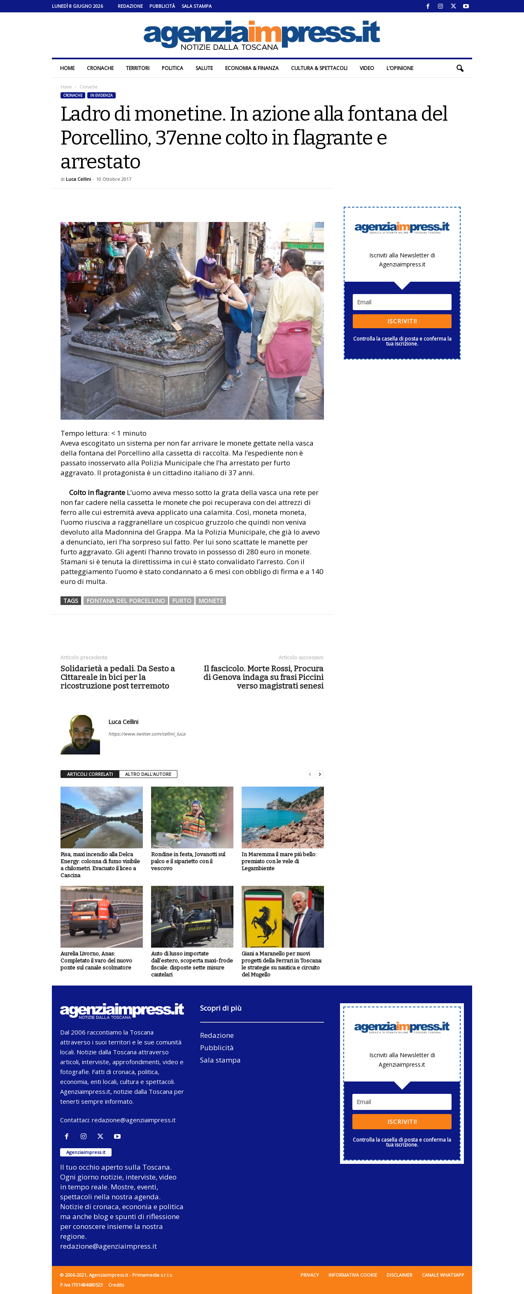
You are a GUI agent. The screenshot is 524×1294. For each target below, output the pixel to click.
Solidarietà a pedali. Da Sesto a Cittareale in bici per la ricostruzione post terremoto (118, 677)
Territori (137, 68)
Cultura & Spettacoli (319, 68)
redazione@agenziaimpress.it (134, 1120)
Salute (204, 68)
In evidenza (101, 95)
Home (67, 68)
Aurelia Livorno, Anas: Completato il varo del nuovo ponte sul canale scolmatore (96, 961)
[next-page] (320, 774)
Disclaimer (399, 1275)
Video (367, 68)
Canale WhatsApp (443, 1275)
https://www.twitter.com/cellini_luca (146, 734)
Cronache (100, 68)
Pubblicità (162, 6)
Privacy (309, 1275)
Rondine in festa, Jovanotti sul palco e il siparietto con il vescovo (188, 861)
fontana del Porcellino (125, 601)
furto (181, 601)
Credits (116, 1285)
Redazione (130, 6)
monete (210, 601)
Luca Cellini (78, 179)
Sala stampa (197, 6)
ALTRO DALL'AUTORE (148, 774)
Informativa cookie (352, 1275)
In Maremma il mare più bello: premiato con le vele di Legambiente (279, 861)
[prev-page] (310, 774)
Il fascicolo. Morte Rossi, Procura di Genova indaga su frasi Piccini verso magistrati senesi (263, 677)
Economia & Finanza (252, 68)
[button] (460, 68)
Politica (172, 68)
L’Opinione (400, 68)
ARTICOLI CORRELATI (90, 774)
